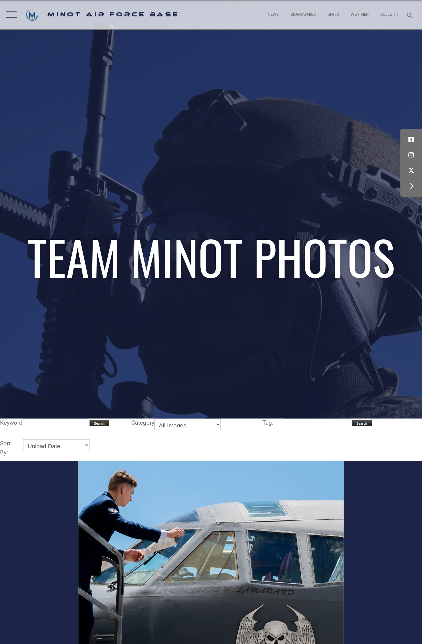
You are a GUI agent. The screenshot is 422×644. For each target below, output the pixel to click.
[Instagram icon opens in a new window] (411, 155)
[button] (10, 14)
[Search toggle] (411, 15)
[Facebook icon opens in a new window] (411, 139)
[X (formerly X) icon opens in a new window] (411, 170)
